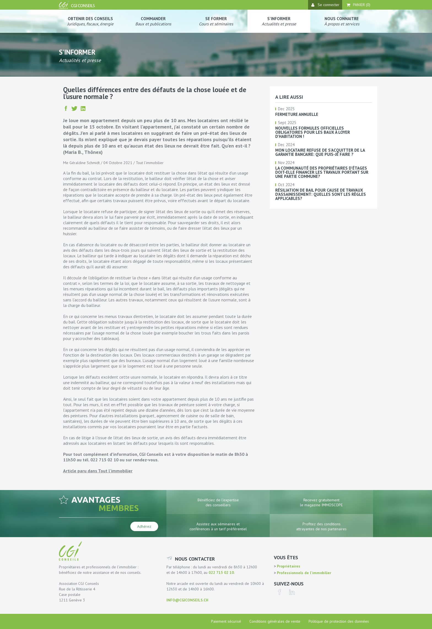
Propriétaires (288, 566)
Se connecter (325, 4)
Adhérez (144, 526)
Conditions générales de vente (274, 621)
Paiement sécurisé (226, 621)
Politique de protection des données (339, 621)
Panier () (358, 4)
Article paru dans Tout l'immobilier (98, 470)
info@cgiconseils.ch (187, 600)
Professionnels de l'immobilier (303, 572)
